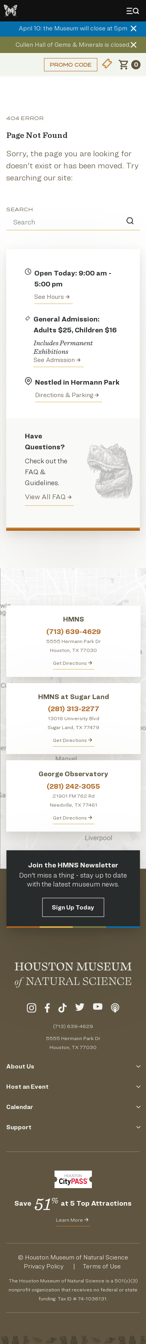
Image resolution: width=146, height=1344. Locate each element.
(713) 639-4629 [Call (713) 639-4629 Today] (73, 1026)
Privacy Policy (43, 1266)
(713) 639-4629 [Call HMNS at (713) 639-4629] (73, 631)
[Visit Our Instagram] (31, 1009)
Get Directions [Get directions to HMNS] (72, 663)
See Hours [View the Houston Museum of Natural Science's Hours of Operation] (52, 296)
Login (17, 64)
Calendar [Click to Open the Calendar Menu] (73, 1107)
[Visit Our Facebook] (47, 1009)
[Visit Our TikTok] (62, 1009)
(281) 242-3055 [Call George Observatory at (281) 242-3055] (73, 786)
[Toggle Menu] (134, 11)
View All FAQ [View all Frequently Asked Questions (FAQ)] (48, 497)
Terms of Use (102, 1266)
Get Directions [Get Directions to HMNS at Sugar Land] (72, 740)
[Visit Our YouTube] (97, 1009)
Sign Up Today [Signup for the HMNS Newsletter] (73, 907)
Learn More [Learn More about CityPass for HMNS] (72, 1220)
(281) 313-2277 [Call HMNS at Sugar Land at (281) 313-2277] (73, 709)
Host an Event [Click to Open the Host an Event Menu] (73, 1086)
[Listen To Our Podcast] (115, 1009)
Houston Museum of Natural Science (76, 1257)
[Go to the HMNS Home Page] (10, 11)
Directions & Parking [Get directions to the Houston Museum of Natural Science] (67, 395)
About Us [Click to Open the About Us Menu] (73, 1066)
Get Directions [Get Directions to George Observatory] (72, 817)
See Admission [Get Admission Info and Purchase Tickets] (57, 360)
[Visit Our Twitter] (79, 1009)
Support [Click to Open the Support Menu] (73, 1127)
